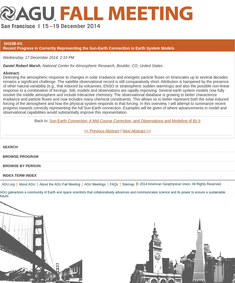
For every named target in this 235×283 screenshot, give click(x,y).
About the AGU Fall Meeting (59, 184)
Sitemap (128, 184)
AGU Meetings (95, 184)
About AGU (27, 184)
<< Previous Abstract (101, 131)
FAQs (114, 184)
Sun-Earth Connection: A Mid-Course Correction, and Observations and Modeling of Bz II (124, 121)
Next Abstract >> (137, 131)
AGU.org (8, 184)
